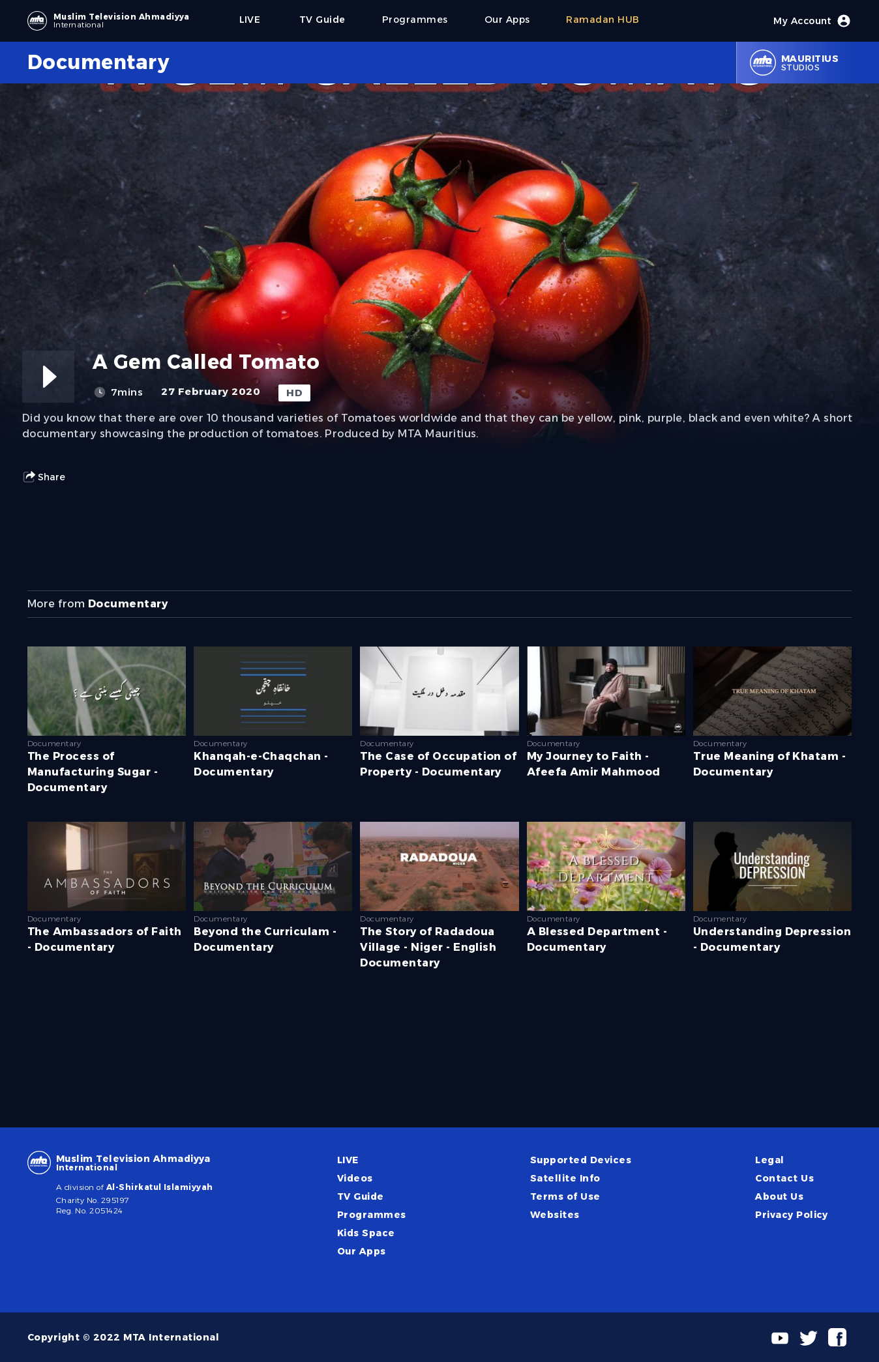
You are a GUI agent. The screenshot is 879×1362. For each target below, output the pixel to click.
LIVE (348, 1160)
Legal (769, 1160)
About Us (779, 1196)
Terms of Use (565, 1196)
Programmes (371, 1215)
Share (43, 477)
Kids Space (366, 1233)
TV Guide (360, 1196)
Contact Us (784, 1178)
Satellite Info (565, 1178)
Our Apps (361, 1251)
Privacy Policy (791, 1215)
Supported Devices (580, 1160)
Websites (555, 1215)
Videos (355, 1178)
